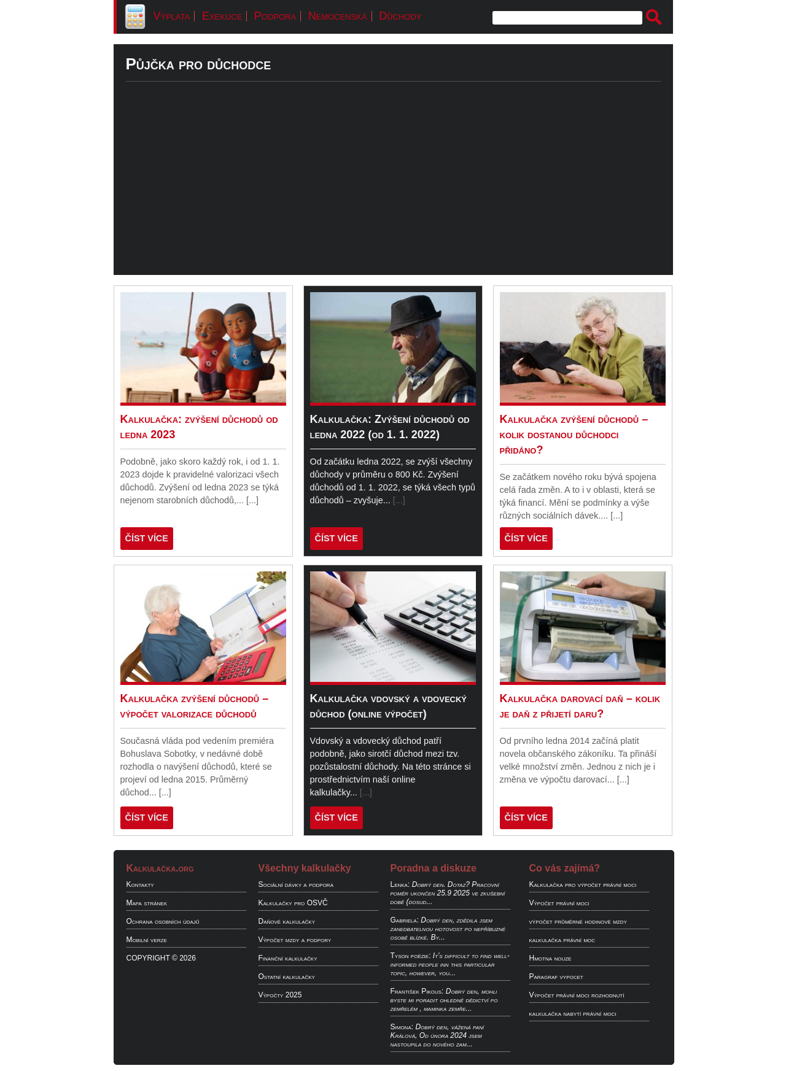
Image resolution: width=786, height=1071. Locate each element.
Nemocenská (337, 16)
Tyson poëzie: (411, 955)
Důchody (400, 16)
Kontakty (140, 884)
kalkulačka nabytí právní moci (573, 1013)
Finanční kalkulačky (288, 958)
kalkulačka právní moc (562, 939)
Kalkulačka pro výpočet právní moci (583, 884)
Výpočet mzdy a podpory (295, 939)
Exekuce (222, 16)
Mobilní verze (146, 939)
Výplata (172, 16)
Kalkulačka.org (160, 868)
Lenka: (400, 884)
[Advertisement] (393, 189)
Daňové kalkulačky (287, 921)
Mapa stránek (147, 903)
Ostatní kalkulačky (287, 976)
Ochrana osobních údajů (163, 921)
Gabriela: (405, 920)
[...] (252, 500)
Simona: (402, 1027)
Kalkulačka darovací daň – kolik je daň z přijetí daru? (580, 706)
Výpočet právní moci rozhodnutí (577, 995)
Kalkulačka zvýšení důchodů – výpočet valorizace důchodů (194, 706)
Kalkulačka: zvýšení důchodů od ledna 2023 (199, 427)
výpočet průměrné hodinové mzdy (578, 921)
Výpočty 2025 (280, 995)
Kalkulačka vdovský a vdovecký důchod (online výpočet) (388, 706)
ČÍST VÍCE (146, 538)
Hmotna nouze (550, 958)
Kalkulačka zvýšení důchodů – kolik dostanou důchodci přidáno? (574, 434)
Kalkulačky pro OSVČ (293, 903)
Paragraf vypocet (556, 976)
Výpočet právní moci (559, 903)
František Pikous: (417, 991)
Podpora (275, 16)
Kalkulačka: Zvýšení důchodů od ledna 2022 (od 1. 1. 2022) (390, 427)
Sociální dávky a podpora (296, 884)
